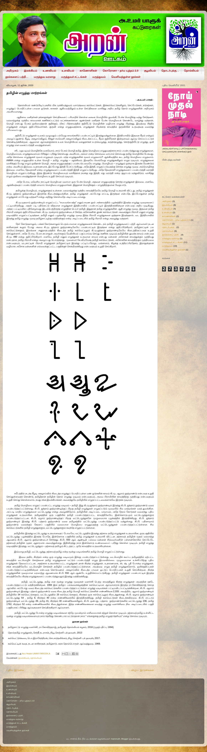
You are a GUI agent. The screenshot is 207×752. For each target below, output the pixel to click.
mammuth (115, 739)
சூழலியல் (150, 70)
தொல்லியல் (191, 70)
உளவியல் (68, 70)
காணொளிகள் (88, 70)
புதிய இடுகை (15, 670)
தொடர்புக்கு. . (170, 70)
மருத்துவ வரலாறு (44, 76)
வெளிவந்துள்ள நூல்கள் (125, 76)
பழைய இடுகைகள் (141, 670)
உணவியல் (49, 70)
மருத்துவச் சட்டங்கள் (74, 76)
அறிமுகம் (12, 70)
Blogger (124, 739)
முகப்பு (76, 670)
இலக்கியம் (30, 70)
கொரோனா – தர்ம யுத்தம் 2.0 (120, 70)
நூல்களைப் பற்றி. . (16, 76)
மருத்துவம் (99, 76)
